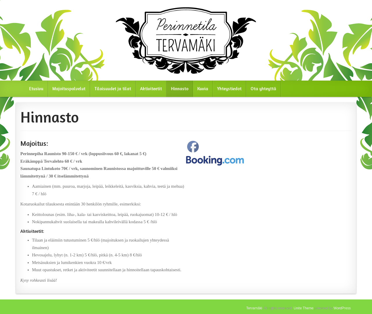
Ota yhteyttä (263, 88)
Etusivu (36, 88)
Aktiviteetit (151, 88)
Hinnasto (179, 88)
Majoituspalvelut (68, 88)
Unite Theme (303, 308)
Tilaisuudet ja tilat (112, 88)
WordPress (342, 308)
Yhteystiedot (229, 88)
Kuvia (202, 88)
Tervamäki (254, 308)
